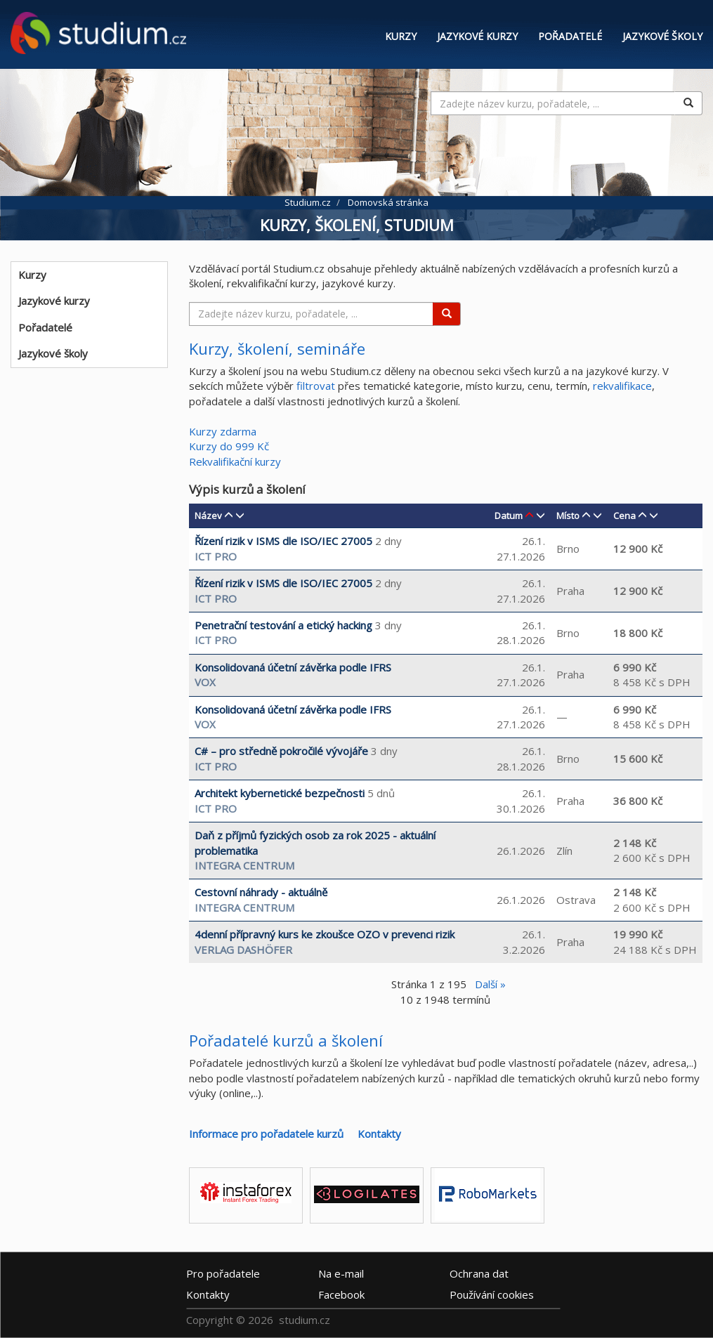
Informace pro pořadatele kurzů (266, 1134)
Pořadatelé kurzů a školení (286, 1040)
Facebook (341, 1294)
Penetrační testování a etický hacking (283, 625)
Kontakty (379, 1134)
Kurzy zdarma (222, 431)
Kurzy (401, 36)
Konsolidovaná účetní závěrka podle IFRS (293, 667)
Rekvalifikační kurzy (235, 461)
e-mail (341, 1273)
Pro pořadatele (223, 1273)
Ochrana (479, 1273)
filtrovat (315, 386)
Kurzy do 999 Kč (229, 446)
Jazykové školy (662, 36)
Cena (624, 515)
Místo (568, 515)
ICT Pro (216, 556)
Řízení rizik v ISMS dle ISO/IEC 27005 (283, 541)
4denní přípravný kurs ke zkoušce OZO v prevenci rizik (324, 934)
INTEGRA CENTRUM (244, 865)
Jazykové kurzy (477, 36)
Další (490, 984)
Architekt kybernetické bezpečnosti (280, 793)
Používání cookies (492, 1294)
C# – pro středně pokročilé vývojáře (281, 751)
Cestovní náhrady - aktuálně (261, 892)
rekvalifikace (622, 386)
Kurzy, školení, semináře (277, 348)
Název (208, 515)
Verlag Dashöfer (243, 950)
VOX (205, 682)
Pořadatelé (570, 36)
